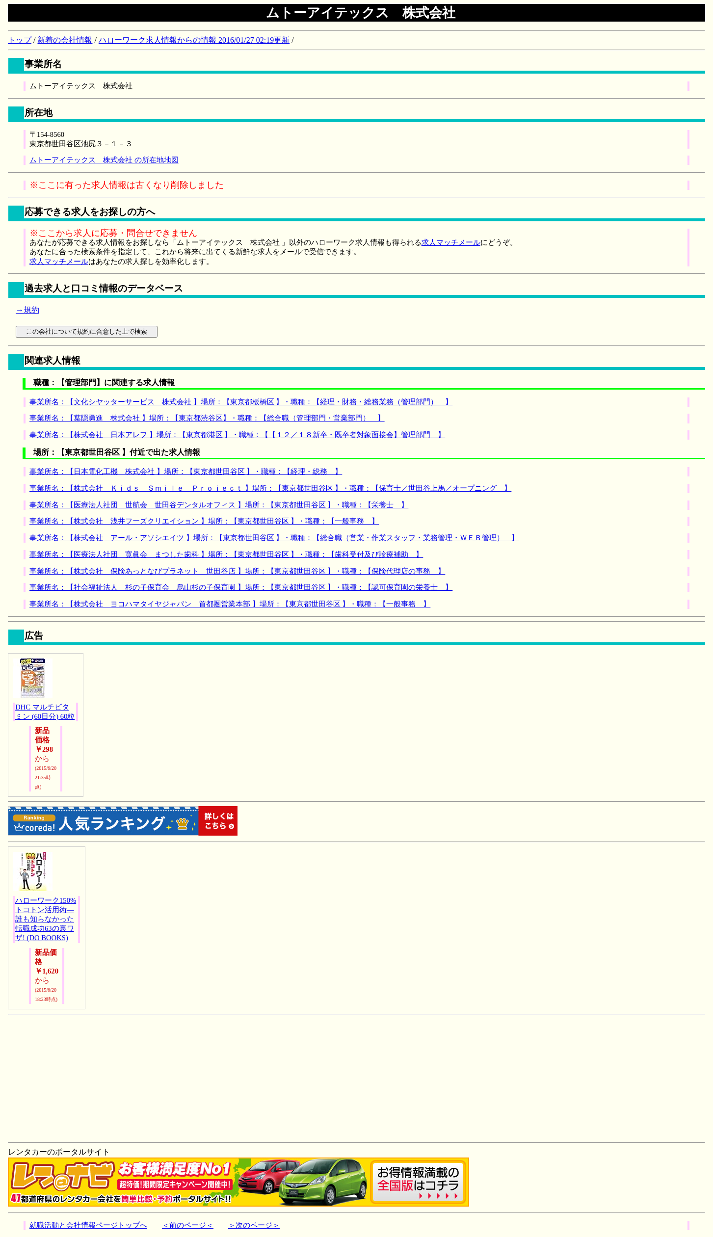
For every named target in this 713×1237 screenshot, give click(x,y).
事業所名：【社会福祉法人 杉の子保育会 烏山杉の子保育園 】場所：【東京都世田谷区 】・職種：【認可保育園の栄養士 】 (240, 587)
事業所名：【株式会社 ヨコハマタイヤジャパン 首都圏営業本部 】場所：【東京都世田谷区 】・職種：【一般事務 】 (229, 604)
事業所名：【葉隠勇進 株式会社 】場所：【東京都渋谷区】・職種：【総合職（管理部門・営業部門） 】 (207, 418)
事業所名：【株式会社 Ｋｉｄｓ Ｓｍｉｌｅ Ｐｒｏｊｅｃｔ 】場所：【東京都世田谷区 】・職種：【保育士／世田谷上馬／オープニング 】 (270, 488)
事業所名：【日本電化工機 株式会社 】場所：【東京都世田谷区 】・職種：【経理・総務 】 (185, 471)
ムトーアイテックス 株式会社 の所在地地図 (104, 160)
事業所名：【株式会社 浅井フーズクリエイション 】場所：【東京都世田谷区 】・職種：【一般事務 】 (204, 521)
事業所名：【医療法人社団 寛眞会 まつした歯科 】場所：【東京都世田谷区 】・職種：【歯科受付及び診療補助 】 (226, 554)
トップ (19, 40)
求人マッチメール (451, 242)
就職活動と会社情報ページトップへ (88, 1225)
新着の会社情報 (64, 40)
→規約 (27, 310)
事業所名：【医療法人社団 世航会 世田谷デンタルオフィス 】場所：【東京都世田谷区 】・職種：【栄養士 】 (218, 505)
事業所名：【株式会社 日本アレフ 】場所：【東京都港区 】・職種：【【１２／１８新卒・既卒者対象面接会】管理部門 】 (237, 435)
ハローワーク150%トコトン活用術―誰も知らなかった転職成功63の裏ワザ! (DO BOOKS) (45, 919)
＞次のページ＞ (254, 1225)
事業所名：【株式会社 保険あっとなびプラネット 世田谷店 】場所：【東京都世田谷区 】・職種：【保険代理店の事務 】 (237, 571)
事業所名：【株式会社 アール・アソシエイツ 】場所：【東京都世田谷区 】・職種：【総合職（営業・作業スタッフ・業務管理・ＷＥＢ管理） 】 (274, 538)
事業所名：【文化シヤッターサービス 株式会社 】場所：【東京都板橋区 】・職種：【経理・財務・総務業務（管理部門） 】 (240, 402)
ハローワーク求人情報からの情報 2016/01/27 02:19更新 (194, 40)
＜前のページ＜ (187, 1225)
